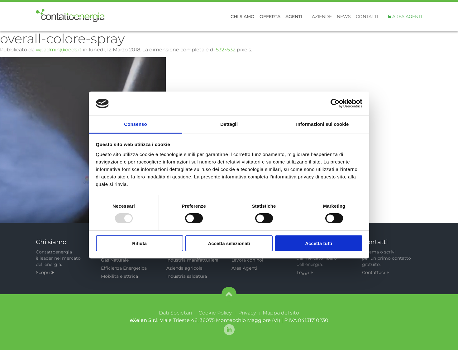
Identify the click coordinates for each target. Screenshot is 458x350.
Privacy (247, 313)
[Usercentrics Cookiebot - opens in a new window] (335, 103)
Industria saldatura (186, 276)
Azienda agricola (184, 268)
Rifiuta (139, 243)
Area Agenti (407, 16)
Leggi (305, 272)
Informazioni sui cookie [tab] (322, 124)
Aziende (322, 16)
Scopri (45, 272)
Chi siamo (243, 16)
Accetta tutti (318, 243)
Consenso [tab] (135, 124)
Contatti (367, 16)
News (344, 16)
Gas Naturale (115, 260)
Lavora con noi (247, 260)
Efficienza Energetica (124, 268)
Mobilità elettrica (119, 276)
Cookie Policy (215, 313)
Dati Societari (175, 313)
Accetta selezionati (229, 243)
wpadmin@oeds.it (59, 50)
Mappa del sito (281, 313)
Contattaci (375, 272)
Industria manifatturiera (192, 260)
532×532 (226, 50)
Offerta (270, 16)
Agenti (293, 16)
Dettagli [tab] (229, 124)
